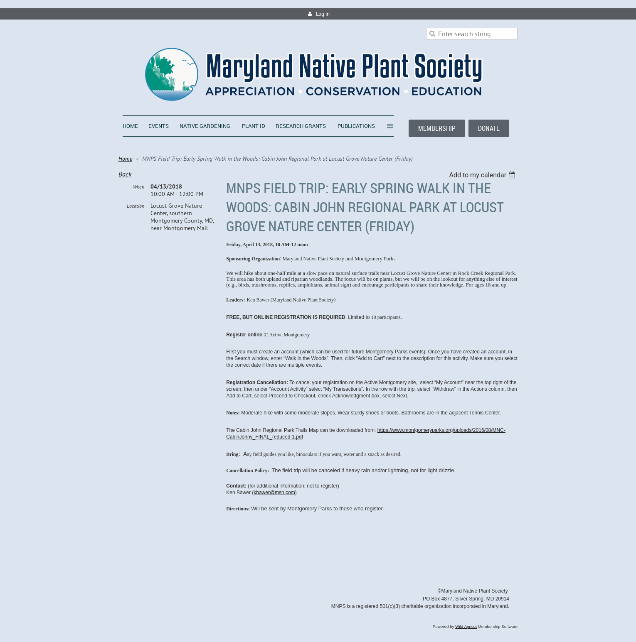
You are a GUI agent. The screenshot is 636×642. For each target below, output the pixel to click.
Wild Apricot (466, 626)
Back (124, 174)
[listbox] (483, 175)
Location (135, 206)
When (138, 187)
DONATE (489, 128)
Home (125, 158)
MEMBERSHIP (437, 128)
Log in (323, 13)
